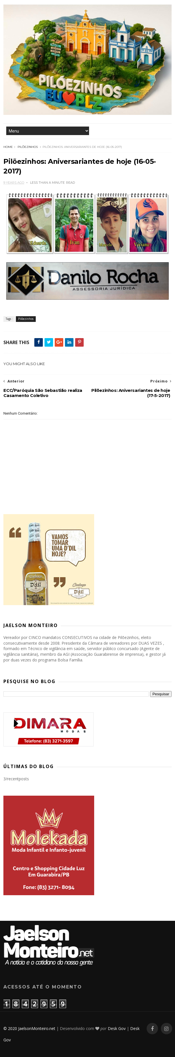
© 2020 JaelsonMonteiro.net (29, 1028)
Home (8, 147)
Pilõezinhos (28, 147)
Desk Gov (117, 1028)
